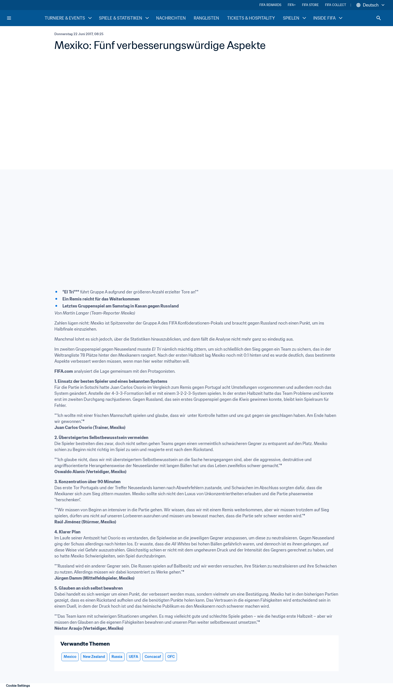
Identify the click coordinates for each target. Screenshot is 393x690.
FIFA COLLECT (335, 5)
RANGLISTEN (206, 18)
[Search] (378, 18)
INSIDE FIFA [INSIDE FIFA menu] (328, 18)
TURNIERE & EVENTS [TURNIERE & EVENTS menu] (69, 18)
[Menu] (9, 18)
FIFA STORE (310, 5)
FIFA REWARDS (270, 5)
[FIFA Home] (25, 18)
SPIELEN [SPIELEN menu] (295, 18)
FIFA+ (292, 5)
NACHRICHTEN (171, 18)
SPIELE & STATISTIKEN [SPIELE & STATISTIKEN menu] (124, 18)
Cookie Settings (18, 685)
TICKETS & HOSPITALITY (251, 18)
